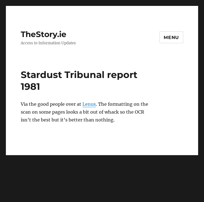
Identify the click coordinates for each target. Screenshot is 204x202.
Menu (171, 37)
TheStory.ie (43, 34)
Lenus (89, 104)
